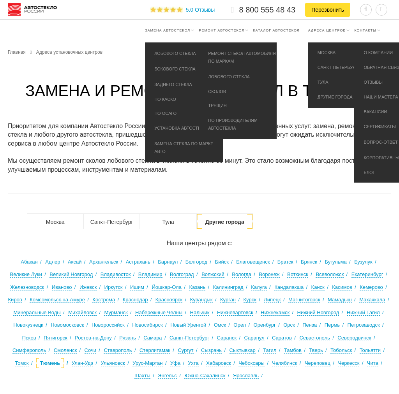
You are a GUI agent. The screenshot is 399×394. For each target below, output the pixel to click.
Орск (289, 325)
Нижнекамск (275, 312)
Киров (15, 300)
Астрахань (138, 262)
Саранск (227, 338)
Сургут (185, 350)
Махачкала (372, 300)
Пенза (309, 325)
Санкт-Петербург (111, 222)
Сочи (90, 350)
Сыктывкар (243, 350)
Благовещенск (253, 262)
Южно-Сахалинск (204, 375)
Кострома (103, 300)
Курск (250, 300)
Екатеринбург (367, 274)
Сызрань (211, 350)
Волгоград (182, 274)
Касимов (342, 287)
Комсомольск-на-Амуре (57, 300)
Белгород (196, 262)
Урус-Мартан (147, 363)
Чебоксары (251, 363)
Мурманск (115, 312)
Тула (168, 222)
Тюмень (50, 363)
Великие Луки (26, 274)
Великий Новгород (71, 274)
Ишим (137, 287)
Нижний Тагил (363, 312)
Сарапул (254, 338)
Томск (21, 363)
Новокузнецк (28, 325)
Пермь (332, 325)
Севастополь (314, 338)
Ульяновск (113, 363)
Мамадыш (340, 300)
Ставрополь (118, 350)
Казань (197, 287)
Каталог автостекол (276, 30)
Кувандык (201, 300)
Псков (29, 338)
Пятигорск (55, 338)
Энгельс (167, 375)
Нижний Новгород (318, 312)
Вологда (241, 274)
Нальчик (200, 312)
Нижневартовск (235, 312)
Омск (220, 325)
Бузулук (363, 262)
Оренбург (265, 325)
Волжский (212, 274)
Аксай (75, 262)
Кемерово (371, 287)
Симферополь (29, 350)
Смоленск (65, 350)
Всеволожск (330, 274)
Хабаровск (218, 363)
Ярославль (246, 375)
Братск (285, 262)
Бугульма (335, 262)
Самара (152, 338)
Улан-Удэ (82, 363)
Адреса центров (327, 30)
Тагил (269, 350)
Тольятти (370, 350)
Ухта (193, 363)
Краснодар (135, 300)
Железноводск (27, 287)
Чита (372, 363)
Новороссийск (108, 325)
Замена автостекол (167, 30)
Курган (228, 300)
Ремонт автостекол (221, 30)
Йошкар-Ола (167, 287)
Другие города (224, 222)
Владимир (150, 274)
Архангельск (103, 262)
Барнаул (168, 262)
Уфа (175, 363)
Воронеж (269, 274)
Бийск (222, 262)
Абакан (29, 262)
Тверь (316, 350)
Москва (55, 222)
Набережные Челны (158, 312)
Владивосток (116, 274)
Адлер (52, 262)
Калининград (228, 287)
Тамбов (293, 350)
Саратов (282, 338)
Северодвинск (354, 338)
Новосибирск (147, 325)
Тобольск (341, 350)
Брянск (309, 262)
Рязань (127, 338)
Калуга (259, 287)
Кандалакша (289, 287)
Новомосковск (67, 325)
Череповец (317, 363)
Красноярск (168, 300)
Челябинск (284, 363)
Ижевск (88, 287)
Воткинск (297, 274)
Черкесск (348, 363)
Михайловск (82, 312)
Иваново (62, 287)
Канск (318, 287)
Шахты (142, 375)
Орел (239, 325)
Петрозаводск (364, 325)
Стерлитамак (154, 350)
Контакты (365, 30)
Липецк (272, 300)
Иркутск (113, 287)
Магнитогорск (304, 300)
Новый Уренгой (188, 325)
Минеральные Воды (36, 312)
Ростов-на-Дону (93, 338)
